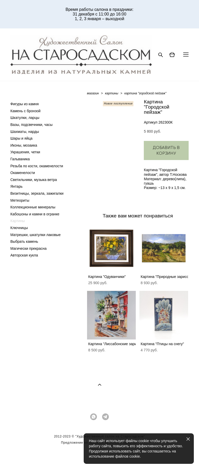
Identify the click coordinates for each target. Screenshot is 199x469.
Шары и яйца (21, 138)
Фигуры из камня (24, 104)
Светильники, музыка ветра (33, 180)
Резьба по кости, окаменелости (36, 166)
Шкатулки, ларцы (24, 118)
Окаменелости (22, 173)
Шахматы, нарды (24, 132)
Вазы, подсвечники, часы (31, 125)
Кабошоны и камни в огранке (34, 214)
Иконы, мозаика (23, 145)
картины (111, 93)
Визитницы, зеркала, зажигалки (36, 193)
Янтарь (16, 186)
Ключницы (19, 228)
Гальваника (20, 159)
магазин (93, 93)
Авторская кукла (24, 255)
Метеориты (19, 200)
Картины (17, 221)
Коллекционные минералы (32, 207)
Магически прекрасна (28, 248)
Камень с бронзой (25, 111)
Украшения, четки (25, 152)
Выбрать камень (24, 241)
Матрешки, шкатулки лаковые (35, 235)
